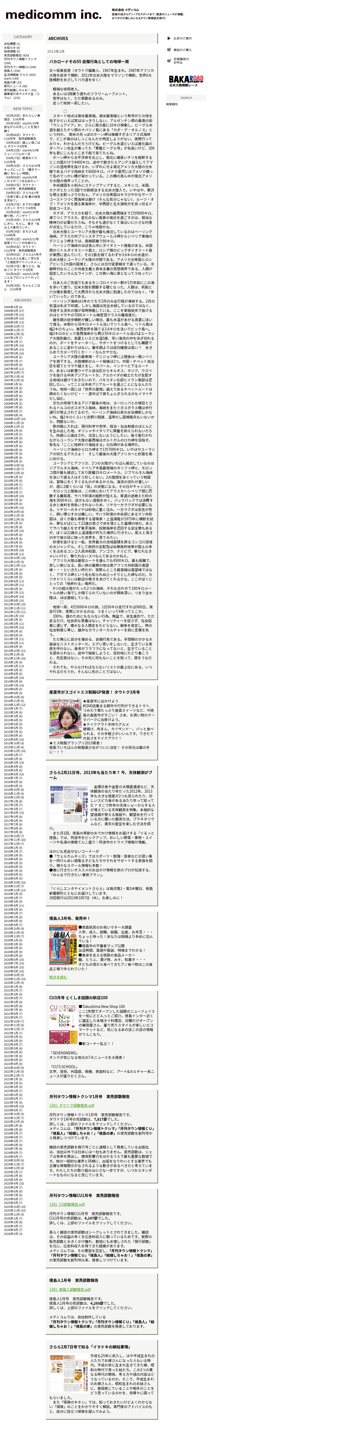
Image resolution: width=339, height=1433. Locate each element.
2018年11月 (12, 886)
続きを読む (58, 977)
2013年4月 (11, 627)
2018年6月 (11, 866)
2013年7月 (11, 639)
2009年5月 (11, 446)
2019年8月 (11, 921)
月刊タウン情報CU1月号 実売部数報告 (84, 1195)
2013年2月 (11, 619)
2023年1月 (11, 1079)
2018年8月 (11, 874)
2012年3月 (11, 577)
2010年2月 (11, 480)
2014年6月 (11, 681)
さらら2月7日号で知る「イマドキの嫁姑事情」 (90, 1346)
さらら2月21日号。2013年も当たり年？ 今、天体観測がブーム (100, 775)
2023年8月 (11, 1106)
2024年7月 (11, 1148)
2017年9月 (11, 832)
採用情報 (10, 51)
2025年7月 (11, 1195)
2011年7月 (11, 546)
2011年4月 (11, 534)
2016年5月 (11, 770)
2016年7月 (11, 778)
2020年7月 (11, 963)
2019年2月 (11, 897)
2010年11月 (12, 515)
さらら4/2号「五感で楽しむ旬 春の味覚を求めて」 (22, 196)
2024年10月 (12, 1160)
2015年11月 (12, 747)
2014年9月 (11, 693)
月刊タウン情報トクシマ (20, 59)
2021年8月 (11, 1013)
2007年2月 (11, 341)
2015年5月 (11, 724)
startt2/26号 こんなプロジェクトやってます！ (23, 277)
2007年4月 (11, 349)
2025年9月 (11, 1202)
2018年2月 (11, 851)
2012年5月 (11, 585)
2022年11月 (12, 1071)
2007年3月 (11, 345)
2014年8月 (11, 689)
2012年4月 (11, 581)
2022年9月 (11, 1063)
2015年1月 (11, 708)
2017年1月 (11, 801)
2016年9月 (11, 786)
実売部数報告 (13, 55)
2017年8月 (11, 828)
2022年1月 (11, 1033)
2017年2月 (11, 805)
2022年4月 (11, 1044)
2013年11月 (12, 654)
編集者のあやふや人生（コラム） (21, 95)
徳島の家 (10, 82)
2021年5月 (11, 1002)
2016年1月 (11, 755)
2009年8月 (11, 457)
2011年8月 (11, 550)
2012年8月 (11, 596)
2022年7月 (11, 1056)
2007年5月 (11, 353)
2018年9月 (11, 878)
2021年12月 (12, 1029)
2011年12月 (12, 565)
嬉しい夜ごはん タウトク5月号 (22, 144)
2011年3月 (11, 530)
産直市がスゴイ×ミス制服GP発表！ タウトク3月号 (94, 692)
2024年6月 (11, 1145)
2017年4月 (11, 812)
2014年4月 (11, 673)
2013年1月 (11, 616)
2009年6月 (11, 450)
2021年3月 (11, 994)
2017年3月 (11, 809)
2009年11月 (12, 469)
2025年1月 (11, 1172)
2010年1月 (11, 477)
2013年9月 (11, 646)
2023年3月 (11, 1087)
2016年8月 (11, 782)
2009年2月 (11, 434)
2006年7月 (11, 314)
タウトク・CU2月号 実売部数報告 (20, 248)
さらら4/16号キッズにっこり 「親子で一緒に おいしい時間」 (22, 169)
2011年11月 (12, 562)
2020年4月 (11, 952)
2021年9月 (11, 1017)
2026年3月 (11, 1226)
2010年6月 (11, 496)
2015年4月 (11, 720)
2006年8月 (11, 318)
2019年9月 (11, 925)
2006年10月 (12, 326)
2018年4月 (11, 859)
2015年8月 (11, 735)
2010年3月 (11, 484)
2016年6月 (11, 774)
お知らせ (10, 47)
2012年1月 (11, 569)
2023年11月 (12, 1118)
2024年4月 (11, 1137)
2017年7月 (11, 824)
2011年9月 (11, 554)
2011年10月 (12, 558)
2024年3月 (11, 1133)
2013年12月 (12, 658)
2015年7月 (11, 731)
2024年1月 (11, 1125)
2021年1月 (11, 986)
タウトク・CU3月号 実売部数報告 (20, 187)
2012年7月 (11, 592)
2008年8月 (11, 411)
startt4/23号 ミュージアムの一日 (23, 152)
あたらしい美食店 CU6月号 (22, 117)
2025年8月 (11, 1199)
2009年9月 (11, 461)
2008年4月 (11, 396)
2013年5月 (11, 631)
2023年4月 (11, 1091)
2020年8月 (11, 967)
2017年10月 (12, 836)
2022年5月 (11, 1048)
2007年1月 (11, 337)
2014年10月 (12, 697)
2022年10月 (12, 1067)
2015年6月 (11, 728)
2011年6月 (11, 542)
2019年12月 (12, 936)
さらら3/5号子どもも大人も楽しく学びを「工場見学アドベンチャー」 (23, 258)
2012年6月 (11, 589)
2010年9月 (11, 507)
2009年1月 (11, 430)
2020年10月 (12, 975)
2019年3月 (11, 901)
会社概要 (10, 43)
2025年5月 (11, 1187)
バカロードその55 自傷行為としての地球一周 (89, 61)
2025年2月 (11, 1175)
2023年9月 (11, 1110)
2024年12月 (12, 1168)
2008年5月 (11, 399)
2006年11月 (12, 330)
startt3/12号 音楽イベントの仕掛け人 (23, 241)
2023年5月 (11, 1095)
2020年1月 (11, 940)
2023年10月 (12, 1114)
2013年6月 (11, 635)
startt (7, 78)
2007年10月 (12, 372)
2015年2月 (11, 712)
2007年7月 (11, 361)
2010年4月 (11, 488)
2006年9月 (11, 322)
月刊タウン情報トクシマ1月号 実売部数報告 (89, 1096)
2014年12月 (12, 704)
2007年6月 (11, 357)
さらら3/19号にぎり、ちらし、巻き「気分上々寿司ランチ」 (22, 223)
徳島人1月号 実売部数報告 (74, 1280)
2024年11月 (12, 1164)
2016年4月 (11, 766)
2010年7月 (11, 500)
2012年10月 (12, 604)
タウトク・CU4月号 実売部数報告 (20, 137)
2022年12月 (12, 1075)
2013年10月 (12, 650)
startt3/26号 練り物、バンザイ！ (23, 214)
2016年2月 (11, 759)
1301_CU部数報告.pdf (67, 1204)
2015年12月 (12, 751)
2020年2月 (11, 944)
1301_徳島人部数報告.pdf (70, 1289)
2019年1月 (11, 894)
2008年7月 (11, 407)
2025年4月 (11, 1183)
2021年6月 (11, 1006)
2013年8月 (11, 643)
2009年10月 (12, 465)
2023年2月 (11, 1083)
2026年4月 (11, 1229)
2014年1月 (11, 662)
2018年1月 (11, 847)
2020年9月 (11, 971)
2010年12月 (12, 519)
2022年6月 (11, 1052)
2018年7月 (11, 870)
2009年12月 (12, 473)
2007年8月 (11, 364)
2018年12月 (12, 890)
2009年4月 (11, 442)
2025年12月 (12, 1214)
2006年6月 (11, 310)
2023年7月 (11, 1102)
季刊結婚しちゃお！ (17, 90)
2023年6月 (11, 1098)
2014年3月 (11, 670)
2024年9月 (11, 1156)
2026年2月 (11, 1222)
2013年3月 (11, 623)
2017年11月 (12, 839)
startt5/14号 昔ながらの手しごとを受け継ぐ (23, 127)
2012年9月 (11, 600)
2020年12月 (12, 982)
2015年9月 (11, 739)
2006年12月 (12, 334)
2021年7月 (11, 1009)
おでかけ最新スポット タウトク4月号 (22, 206)
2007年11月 (12, 376)
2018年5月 (11, 863)
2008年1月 (11, 384)
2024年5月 (11, 1141)
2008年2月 (11, 388)
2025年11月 (12, 1210)
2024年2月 (11, 1129)
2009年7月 (11, 453)
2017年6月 (11, 820)
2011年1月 (11, 523)
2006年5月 (11, 307)
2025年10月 (12, 1206)
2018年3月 (11, 855)
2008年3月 (11, 392)
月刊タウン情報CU (16, 67)
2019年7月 (11, 917)
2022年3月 (11, 1040)
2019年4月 (11, 905)
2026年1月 (11, 1218)
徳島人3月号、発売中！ (70, 918)
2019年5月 (11, 909)
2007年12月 (12, 380)
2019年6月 (11, 913)
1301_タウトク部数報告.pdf (71, 1105)
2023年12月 (12, 1121)
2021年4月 (11, 998)
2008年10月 (12, 419)
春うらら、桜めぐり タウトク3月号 (22, 268)
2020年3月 (11, 948)
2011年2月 (11, 527)
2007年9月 (11, 368)
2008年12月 (12, 426)
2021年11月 (12, 1025)
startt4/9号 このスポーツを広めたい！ (22, 179)
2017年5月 (11, 816)
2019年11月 (12, 932)
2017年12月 (12, 843)
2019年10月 (12, 928)
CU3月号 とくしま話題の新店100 (78, 997)
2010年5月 (11, 492)
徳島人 (8, 70)
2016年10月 (12, 789)
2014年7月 (11, 685)
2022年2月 (11, 1036)
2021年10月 (12, 1021)
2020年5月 (11, 955)
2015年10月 (12, 743)
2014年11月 (12, 700)
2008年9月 (11, 415)
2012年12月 (12, 612)
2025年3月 (11, 1179)
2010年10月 (12, 511)
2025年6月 (11, 1191)
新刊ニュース (13, 86)
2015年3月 (11, 716)
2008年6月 (11, 403)
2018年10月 (12, 882)
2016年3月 (11, 762)
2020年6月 (11, 959)
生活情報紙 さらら (16, 74)
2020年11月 (12, 979)
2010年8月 (11, 503)
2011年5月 (11, 538)
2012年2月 (11, 573)
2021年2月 (11, 990)
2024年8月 (11, 1152)
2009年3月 (11, 438)
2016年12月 (12, 797)
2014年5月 (11, 677)
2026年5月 (11, 1233)
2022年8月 (11, 1060)
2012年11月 (12, 608)
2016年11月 (12, 793)
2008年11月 (12, 423)
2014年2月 (11, 666)
